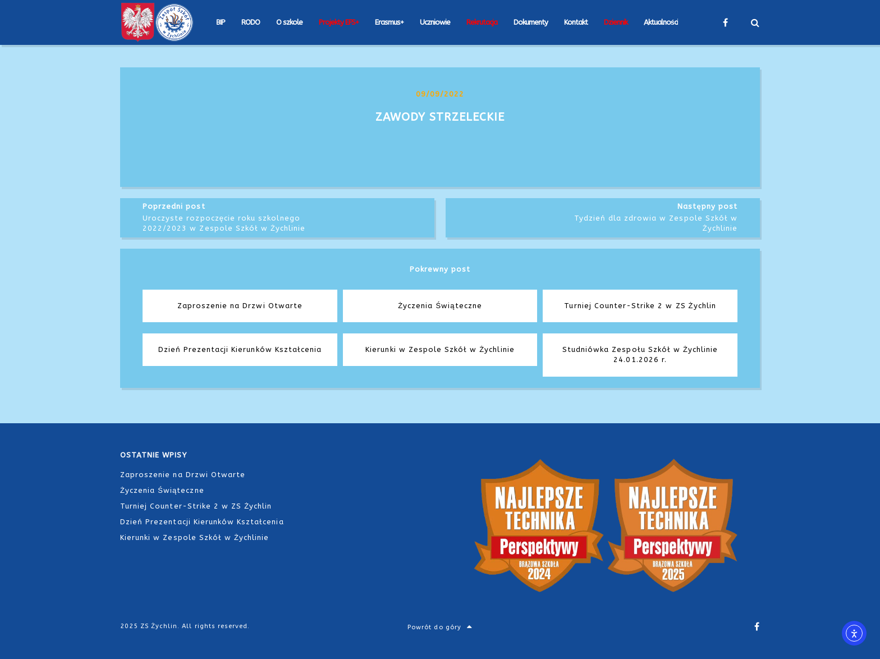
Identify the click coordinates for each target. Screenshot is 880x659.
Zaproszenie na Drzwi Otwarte (182, 474)
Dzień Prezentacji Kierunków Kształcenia (202, 522)
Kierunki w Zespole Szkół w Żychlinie (194, 537)
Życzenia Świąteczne (162, 490)
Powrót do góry (440, 627)
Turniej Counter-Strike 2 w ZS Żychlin (196, 506)
